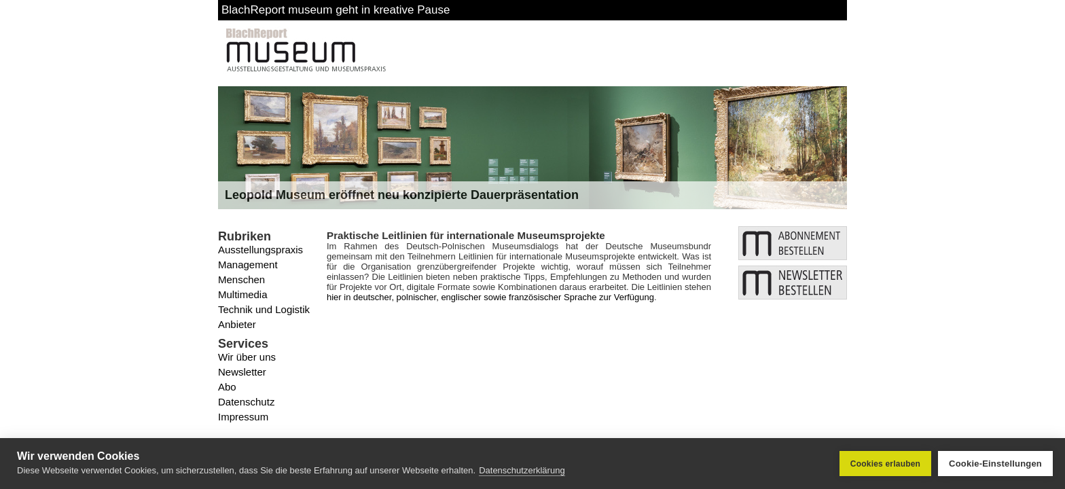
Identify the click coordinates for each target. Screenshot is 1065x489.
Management (248, 264)
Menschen (241, 279)
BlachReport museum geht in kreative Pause (335, 9)
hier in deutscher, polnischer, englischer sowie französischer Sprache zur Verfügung (490, 297)
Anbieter (237, 324)
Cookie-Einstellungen (995, 463)
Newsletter (242, 372)
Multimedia (243, 294)
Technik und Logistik (264, 309)
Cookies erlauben (885, 464)
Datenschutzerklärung (521, 470)
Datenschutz (246, 402)
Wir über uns (247, 357)
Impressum (243, 416)
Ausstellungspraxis (260, 249)
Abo (227, 387)
